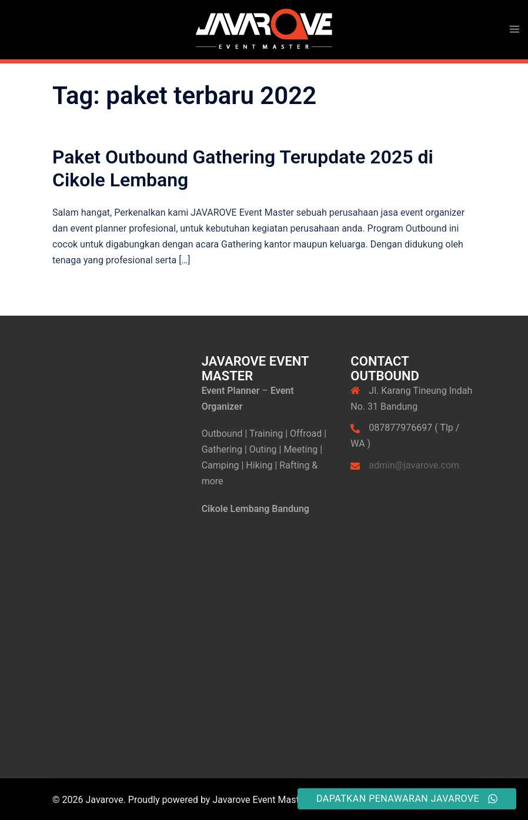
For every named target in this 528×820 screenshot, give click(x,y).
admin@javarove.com (414, 465)
